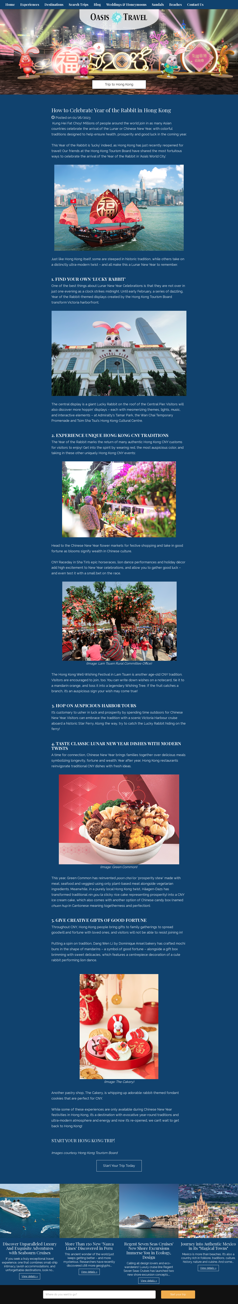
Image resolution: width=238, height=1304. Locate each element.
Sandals (158, 4)
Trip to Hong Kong (119, 84)
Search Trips (78, 4)
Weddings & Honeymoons (126, 4)
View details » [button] (30, 1276)
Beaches (175, 4)
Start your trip (178, 1294)
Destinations (54, 4)
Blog (97, 4)
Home (10, 4)
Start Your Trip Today (119, 1166)
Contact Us (195, 4)
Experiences (29, 4)
